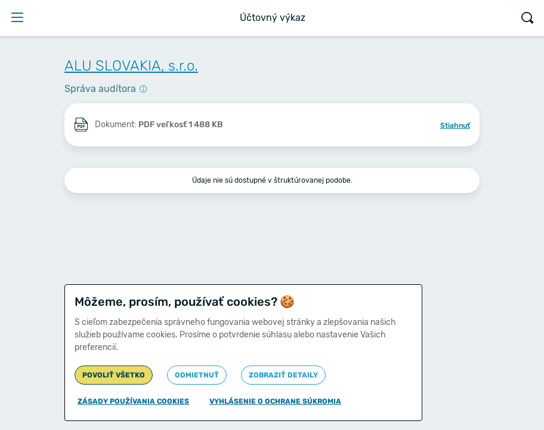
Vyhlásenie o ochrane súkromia (275, 401)
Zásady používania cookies (133, 401)
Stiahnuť (455, 125)
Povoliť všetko (113, 375)
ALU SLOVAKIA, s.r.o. (131, 65)
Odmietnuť (197, 375)
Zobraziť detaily (283, 375)
